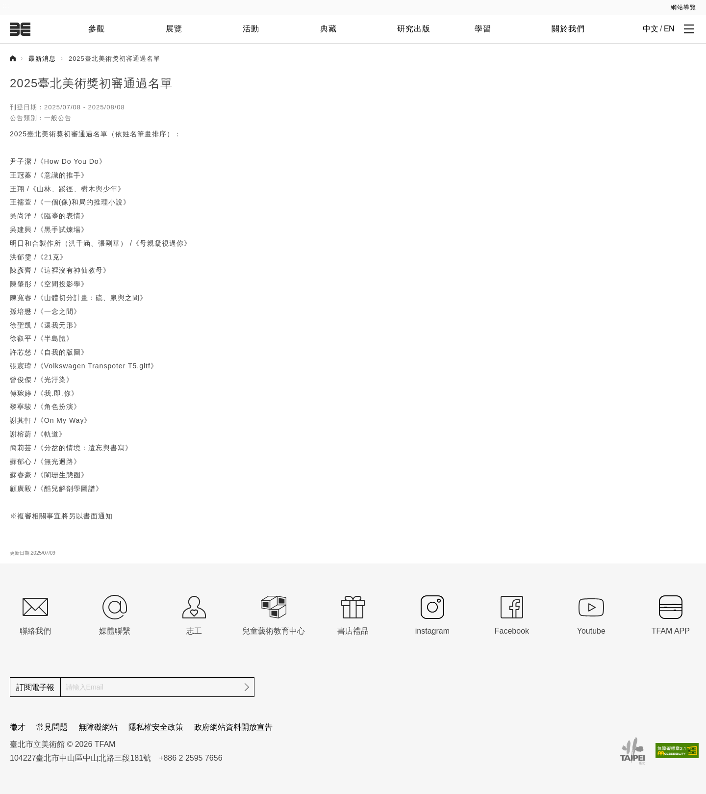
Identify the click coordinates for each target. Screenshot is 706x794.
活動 (251, 29)
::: (6, 5)
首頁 (13, 58)
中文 (650, 29)
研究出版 (413, 29)
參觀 (96, 29)
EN (669, 29)
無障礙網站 (98, 727)
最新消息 (42, 58)
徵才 (17, 727)
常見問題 (52, 727)
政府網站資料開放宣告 (233, 727)
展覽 (174, 29)
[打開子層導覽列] (689, 28)
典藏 (328, 29)
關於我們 (568, 29)
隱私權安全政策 (155, 727)
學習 (483, 29)
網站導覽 (683, 7)
